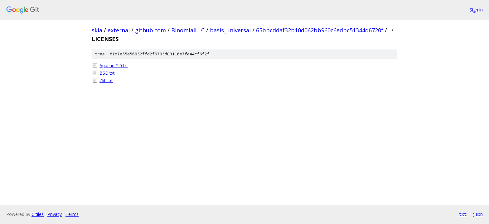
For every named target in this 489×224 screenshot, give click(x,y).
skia (97, 30)
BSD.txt (107, 73)
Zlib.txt (106, 80)
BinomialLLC (188, 30)
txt (463, 214)
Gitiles (37, 214)
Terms (72, 214)
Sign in (476, 10)
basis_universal (230, 30)
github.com (150, 30)
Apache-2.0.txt (113, 65)
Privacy (54, 214)
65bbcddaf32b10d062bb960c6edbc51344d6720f (319, 30)
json (478, 214)
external (119, 30)
